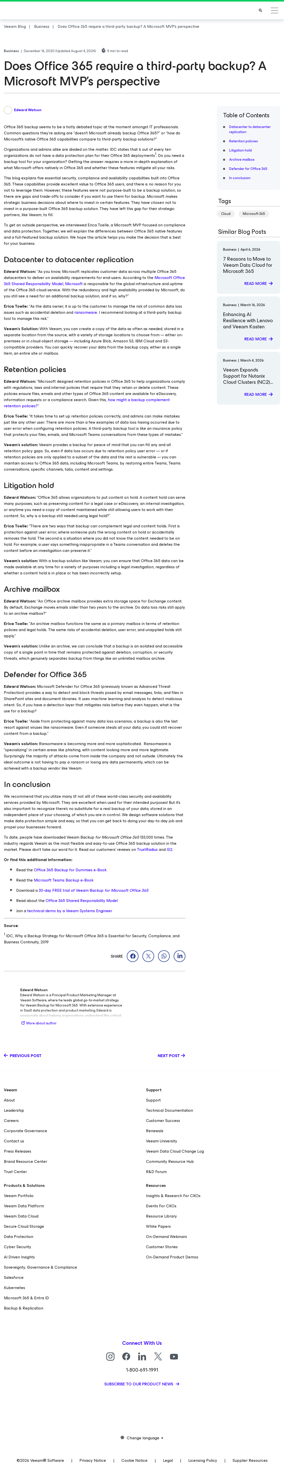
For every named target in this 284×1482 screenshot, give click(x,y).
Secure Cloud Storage (24, 1226)
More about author (38, 1023)
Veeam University (161, 1141)
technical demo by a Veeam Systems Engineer (69, 910)
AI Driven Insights (19, 1257)
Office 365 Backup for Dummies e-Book (70, 869)
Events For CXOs (161, 1205)
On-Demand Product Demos (172, 1257)
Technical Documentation (169, 1110)
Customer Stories (162, 1246)
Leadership (14, 1110)
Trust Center (15, 1171)
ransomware (85, 312)
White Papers (158, 1226)
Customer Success (163, 1120)
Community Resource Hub (170, 1161)
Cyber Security (17, 1246)
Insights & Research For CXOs (173, 1195)
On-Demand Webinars (166, 1236)
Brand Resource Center (25, 1161)
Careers (11, 1120)
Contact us (14, 1141)
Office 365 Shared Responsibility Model (82, 900)
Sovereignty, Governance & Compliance (40, 1267)
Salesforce (14, 1277)
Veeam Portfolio (19, 1195)
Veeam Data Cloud (21, 1216)
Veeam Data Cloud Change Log (175, 1151)
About (9, 1100)
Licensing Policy (202, 1460)
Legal (168, 1460)
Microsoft (74, 283)
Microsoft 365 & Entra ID (26, 1297)
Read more (255, 283)
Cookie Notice (134, 1460)
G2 (169, 849)
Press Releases (17, 1151)
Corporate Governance (25, 1130)
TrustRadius (147, 849)
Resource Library (161, 1216)
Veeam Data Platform (24, 1205)
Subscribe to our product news (139, 1384)
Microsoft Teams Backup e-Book (63, 880)
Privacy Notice (92, 1460)
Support (153, 1100)
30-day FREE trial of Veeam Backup (93, 890)
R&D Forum (156, 1171)
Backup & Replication (23, 1308)
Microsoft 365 (254, 214)
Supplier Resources (250, 1460)
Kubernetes (14, 1287)
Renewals (154, 1130)
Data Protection (18, 1236)
